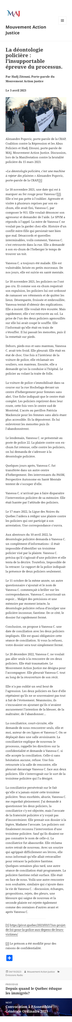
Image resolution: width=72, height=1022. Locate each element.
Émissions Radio (14, 975)
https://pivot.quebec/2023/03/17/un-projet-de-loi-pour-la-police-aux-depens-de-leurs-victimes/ (36, 929)
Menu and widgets (62, 24)
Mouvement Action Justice (26, 29)
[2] (59, 194)
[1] (40, 180)
